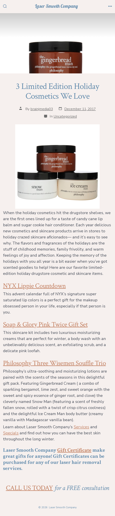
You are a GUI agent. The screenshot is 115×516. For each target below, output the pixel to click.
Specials (11, 433)
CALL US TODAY (29, 488)
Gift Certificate (74, 450)
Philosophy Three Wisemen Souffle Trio (54, 363)
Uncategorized (65, 116)
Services (81, 427)
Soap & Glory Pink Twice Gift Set (45, 324)
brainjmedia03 (41, 108)
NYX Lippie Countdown (34, 285)
